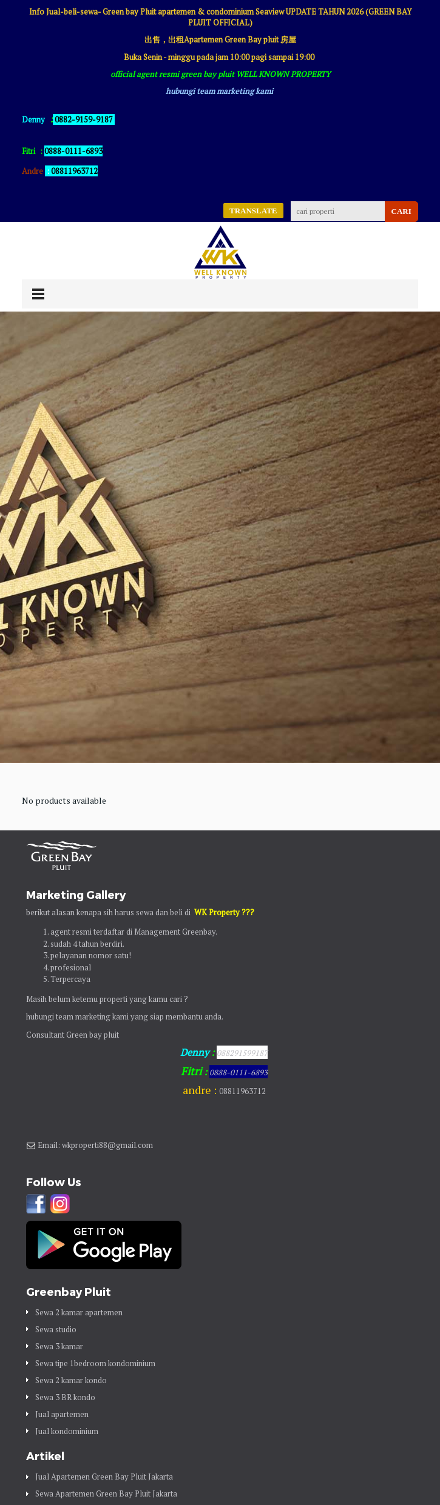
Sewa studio (55, 1329)
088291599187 (242, 1052)
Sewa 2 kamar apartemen (79, 1312)
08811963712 (74, 170)
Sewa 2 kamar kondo (71, 1380)
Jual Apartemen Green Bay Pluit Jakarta (104, 1476)
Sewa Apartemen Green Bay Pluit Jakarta (106, 1493)
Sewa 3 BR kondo (65, 1397)
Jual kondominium (66, 1431)
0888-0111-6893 (238, 1072)
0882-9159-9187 (84, 119)
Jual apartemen (62, 1414)
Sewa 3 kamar (59, 1346)
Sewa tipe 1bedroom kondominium (95, 1363)
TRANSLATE (253, 210)
